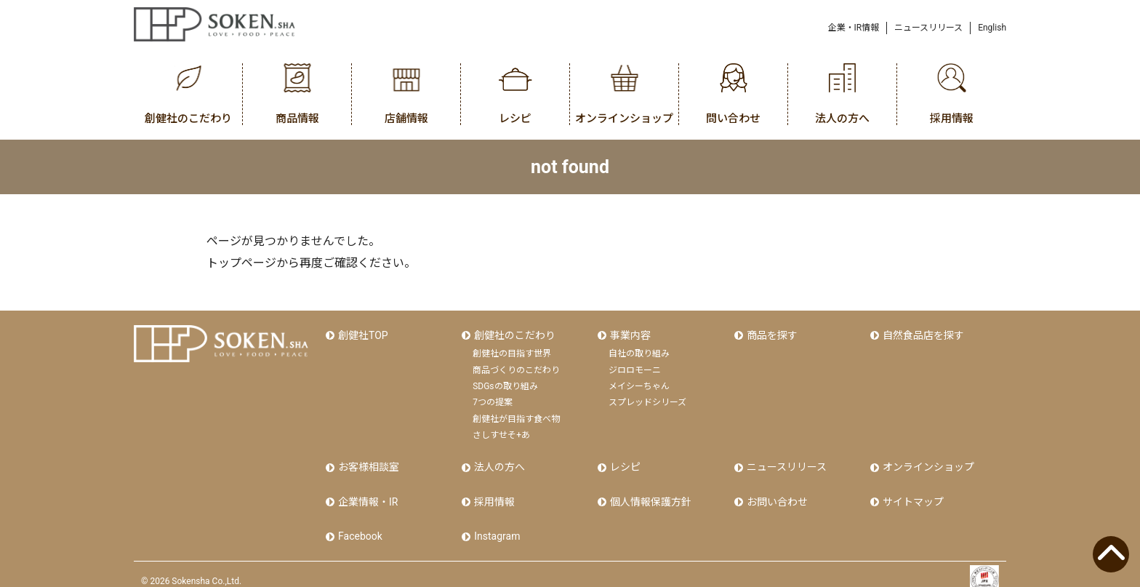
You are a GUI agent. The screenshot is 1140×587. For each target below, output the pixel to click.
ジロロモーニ (635, 367)
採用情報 (493, 493)
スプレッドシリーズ (647, 399)
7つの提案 (493, 399)
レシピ (624, 462)
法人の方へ (498, 462)
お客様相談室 (367, 462)
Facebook (359, 524)
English (992, 28)
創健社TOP (362, 333)
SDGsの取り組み (505, 383)
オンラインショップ (927, 462)
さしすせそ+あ (501, 431)
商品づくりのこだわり (516, 367)
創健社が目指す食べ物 (516, 415)
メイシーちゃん (639, 383)
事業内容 (629, 333)
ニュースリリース (928, 28)
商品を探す (770, 333)
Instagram (495, 524)
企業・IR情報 (854, 28)
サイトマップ (911, 493)
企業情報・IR (366, 493)
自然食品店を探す (922, 333)
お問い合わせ (775, 493)
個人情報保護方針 (649, 493)
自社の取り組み (639, 350)
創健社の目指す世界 (512, 350)
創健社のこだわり (513, 333)
